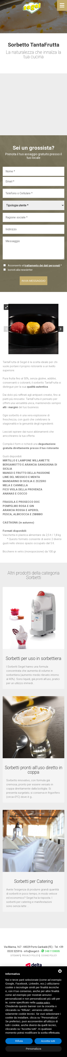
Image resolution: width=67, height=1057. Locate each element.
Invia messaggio (33, 280)
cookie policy (43, 1002)
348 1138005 (50, 951)
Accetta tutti (48, 1040)
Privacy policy (30, 955)
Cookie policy (49, 955)
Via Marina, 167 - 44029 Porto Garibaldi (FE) (28, 946)
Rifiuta (19, 1040)
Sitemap (15, 955)
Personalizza (33, 1048)
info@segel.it (31, 951)
